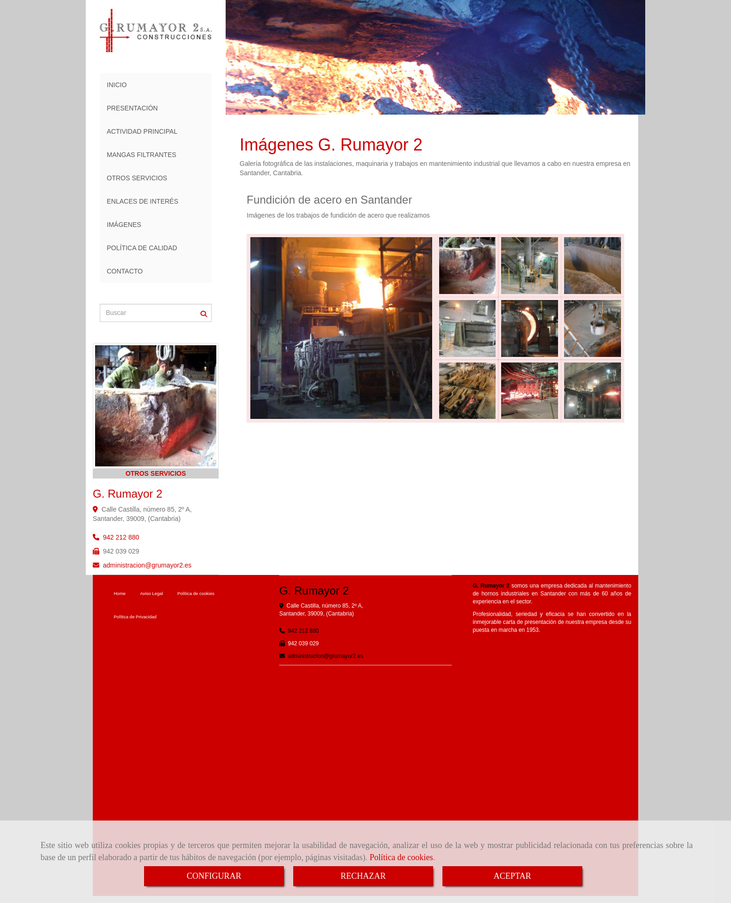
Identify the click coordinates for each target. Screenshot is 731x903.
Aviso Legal (151, 593)
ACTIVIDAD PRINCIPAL (142, 131)
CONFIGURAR (213, 876)
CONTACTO (125, 271)
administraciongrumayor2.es (147, 565)
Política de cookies (401, 857)
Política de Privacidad (135, 616)
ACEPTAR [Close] (512, 876)
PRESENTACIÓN (132, 108)
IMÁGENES (124, 224)
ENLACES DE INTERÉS (142, 201)
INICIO (117, 85)
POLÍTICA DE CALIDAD (142, 248)
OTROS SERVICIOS (137, 178)
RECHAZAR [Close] (363, 876)
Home (119, 593)
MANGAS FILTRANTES (141, 154)
